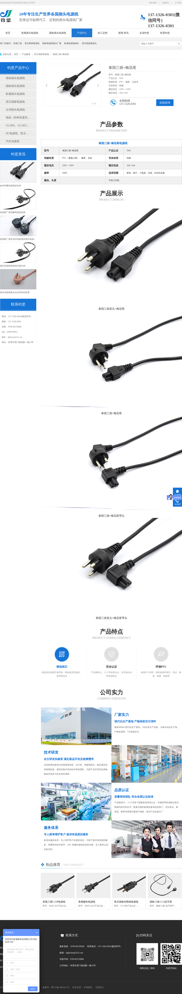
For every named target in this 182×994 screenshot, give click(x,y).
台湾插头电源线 (15, 109)
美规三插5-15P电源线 (54, 901)
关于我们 (178, 3)
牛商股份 (88, 987)
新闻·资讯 (123, 33)
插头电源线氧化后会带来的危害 (15, 292)
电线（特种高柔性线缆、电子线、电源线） (18, 117)
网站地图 (153, 3)
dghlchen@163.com (15, 337)
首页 (7, 33)
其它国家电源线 (42, 54)
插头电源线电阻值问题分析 (12, 266)
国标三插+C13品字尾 (161, 901)
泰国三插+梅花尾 (61, 54)
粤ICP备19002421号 (60, 987)
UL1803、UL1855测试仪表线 (18, 125)
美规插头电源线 (29, 33)
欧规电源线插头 (71, 43)
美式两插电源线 (32, 43)
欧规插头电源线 (15, 93)
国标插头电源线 (57, 33)
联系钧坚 (165, 33)
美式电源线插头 (89, 43)
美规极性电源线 (86, 901)
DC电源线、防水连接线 (18, 133)
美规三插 (17, 43)
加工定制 (102, 33)
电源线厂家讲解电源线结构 (12, 212)
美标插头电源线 (15, 78)
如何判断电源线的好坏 (10, 186)
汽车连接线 (12, 141)
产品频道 (26, 54)
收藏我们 (165, 3)
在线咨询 (164, 102)
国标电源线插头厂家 (51, 43)
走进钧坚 (144, 33)
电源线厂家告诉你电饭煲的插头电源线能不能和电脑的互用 (27, 239)
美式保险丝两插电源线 (126, 901)
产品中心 (82, 33)
